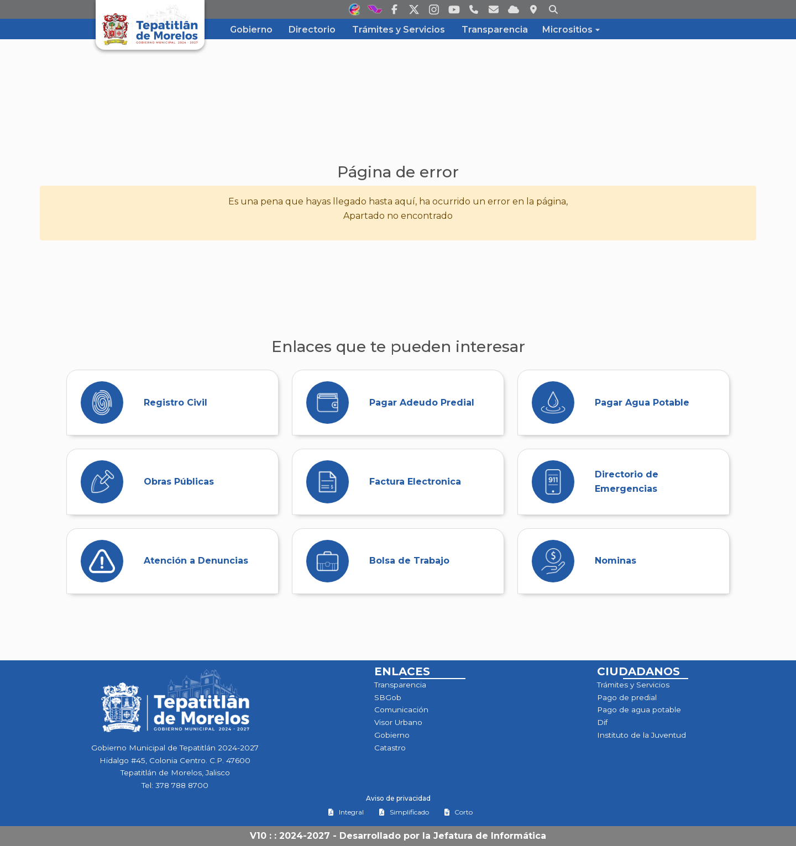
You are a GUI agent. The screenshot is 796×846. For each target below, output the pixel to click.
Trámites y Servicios (633, 684)
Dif (602, 722)
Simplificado (404, 812)
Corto (458, 812)
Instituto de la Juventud (641, 735)
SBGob (387, 697)
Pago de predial (627, 697)
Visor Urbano (398, 722)
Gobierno (392, 735)
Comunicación (401, 709)
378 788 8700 (181, 785)
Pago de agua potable (639, 709)
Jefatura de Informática (489, 836)
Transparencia (400, 684)
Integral (346, 812)
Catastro (390, 747)
